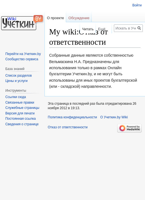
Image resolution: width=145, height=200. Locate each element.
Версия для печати (19, 113)
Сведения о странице (22, 124)
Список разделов (18, 76)
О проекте (55, 18)
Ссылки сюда (15, 97)
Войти (137, 5)
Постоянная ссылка (20, 119)
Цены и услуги (16, 81)
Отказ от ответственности (68, 127)
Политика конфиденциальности (72, 117)
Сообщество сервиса (21, 59)
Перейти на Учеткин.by (23, 54)
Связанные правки (19, 102)
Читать (85, 29)
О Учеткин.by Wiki (114, 117)
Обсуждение (78, 18)
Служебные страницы (22, 108)
